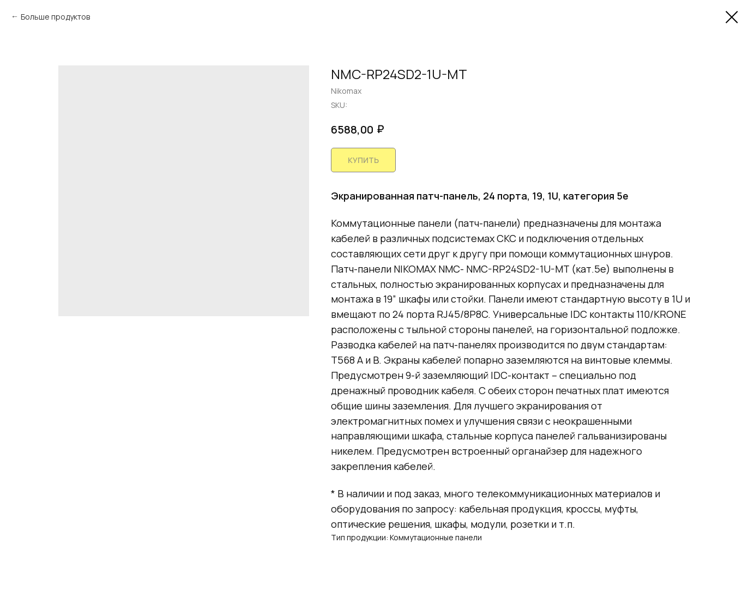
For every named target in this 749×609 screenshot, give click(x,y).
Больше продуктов (55, 16)
